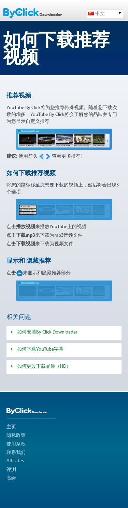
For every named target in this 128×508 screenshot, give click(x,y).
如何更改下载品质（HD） (44, 366)
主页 (11, 427)
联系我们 (16, 452)
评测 (11, 469)
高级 (11, 478)
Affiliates (15, 461)
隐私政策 (16, 435)
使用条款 (16, 444)
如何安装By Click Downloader (47, 332)
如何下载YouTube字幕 (40, 349)
